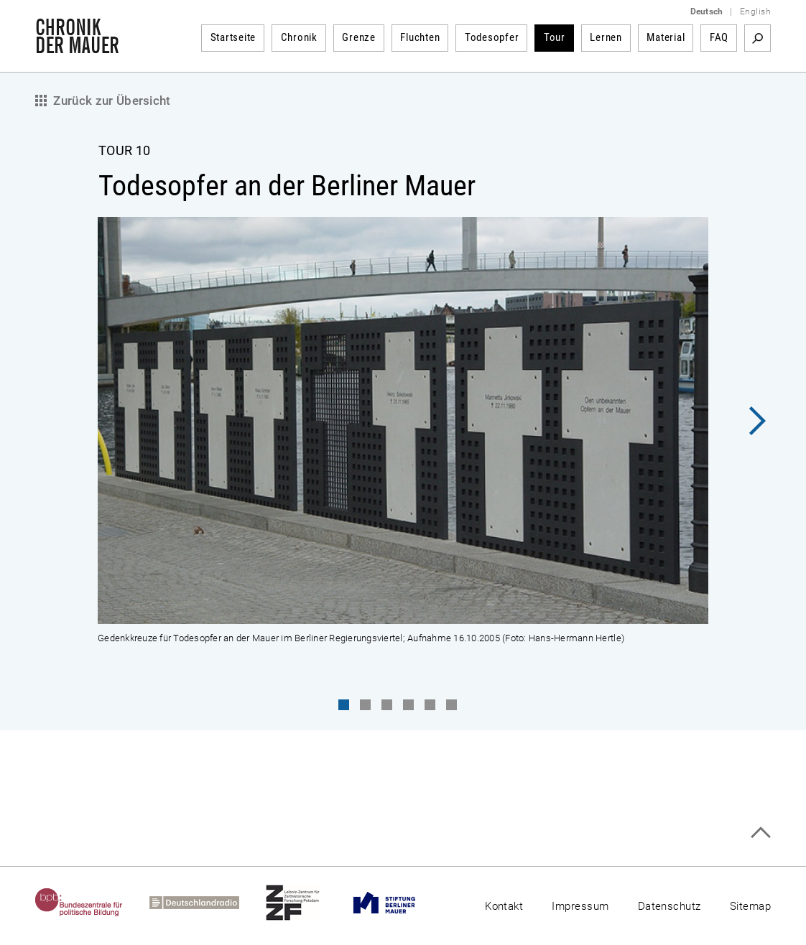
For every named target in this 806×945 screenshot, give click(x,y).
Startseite (233, 37)
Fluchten (420, 37)
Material (666, 37)
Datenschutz (669, 906)
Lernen (606, 37)
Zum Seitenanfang (760, 833)
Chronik (299, 37)
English (755, 11)
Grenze (359, 37)
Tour (554, 37)
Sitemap (750, 906)
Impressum (580, 906)
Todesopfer (492, 37)
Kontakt (504, 906)
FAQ (719, 37)
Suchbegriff (757, 38)
